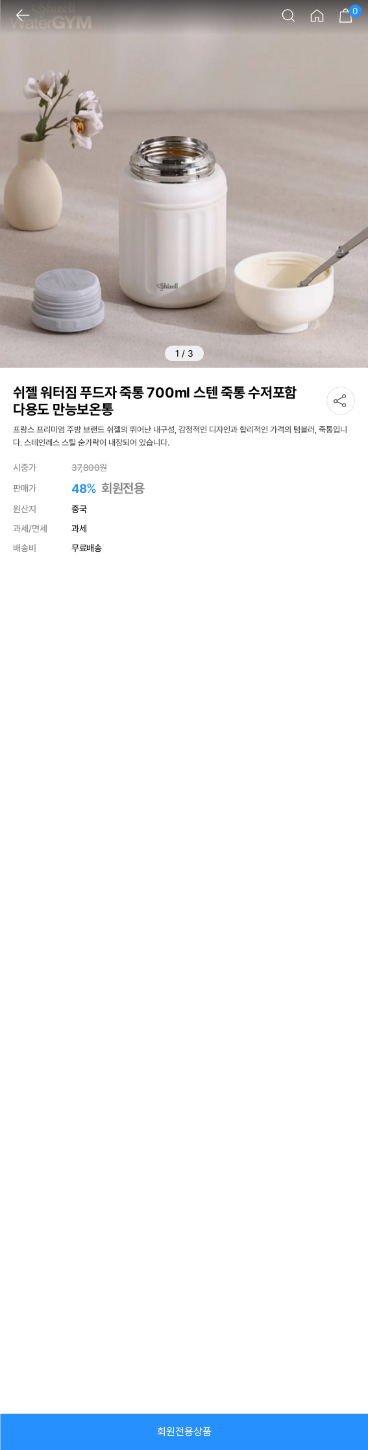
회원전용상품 (184, 1431)
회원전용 (122, 488)
